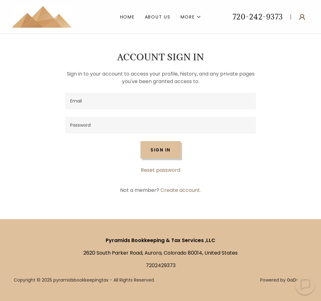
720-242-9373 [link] (258, 16)
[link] (42, 16)
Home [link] (127, 17)
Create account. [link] (180, 190)
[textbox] (160, 101)
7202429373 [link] (161, 265)
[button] (191, 17)
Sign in (160, 150)
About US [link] (158, 17)
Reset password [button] (160, 170)
